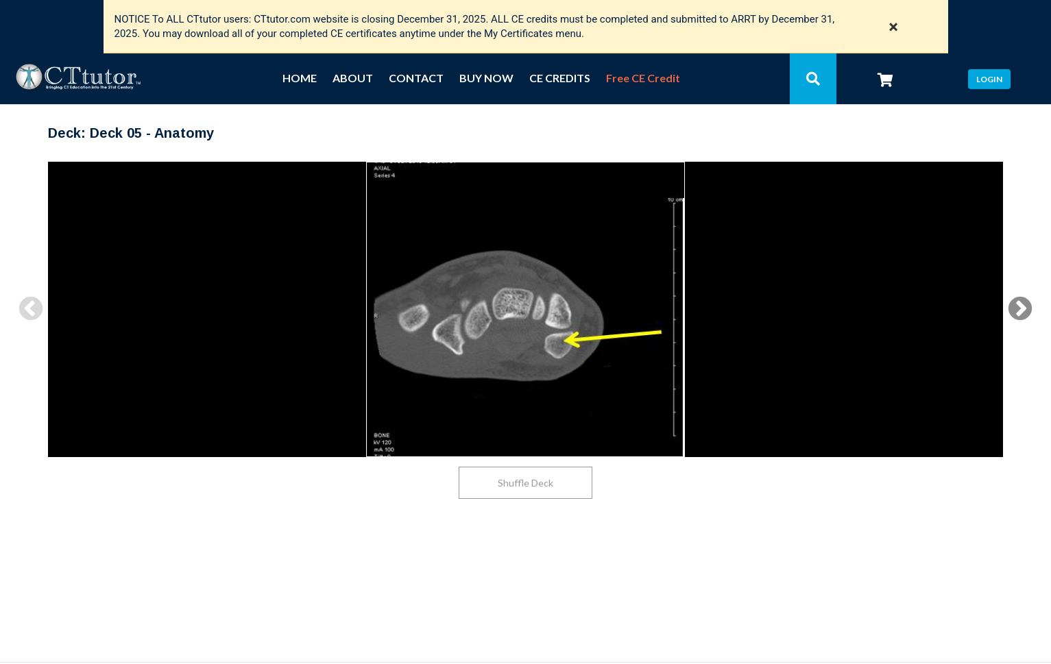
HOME (299, 78)
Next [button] (1020, 309)
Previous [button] (31, 309)
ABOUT (353, 78)
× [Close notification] (894, 26)
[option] (525, 309)
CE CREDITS (559, 78)
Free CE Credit (643, 78)
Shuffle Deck (525, 483)
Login (989, 79)
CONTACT (416, 78)
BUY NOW (486, 78)
